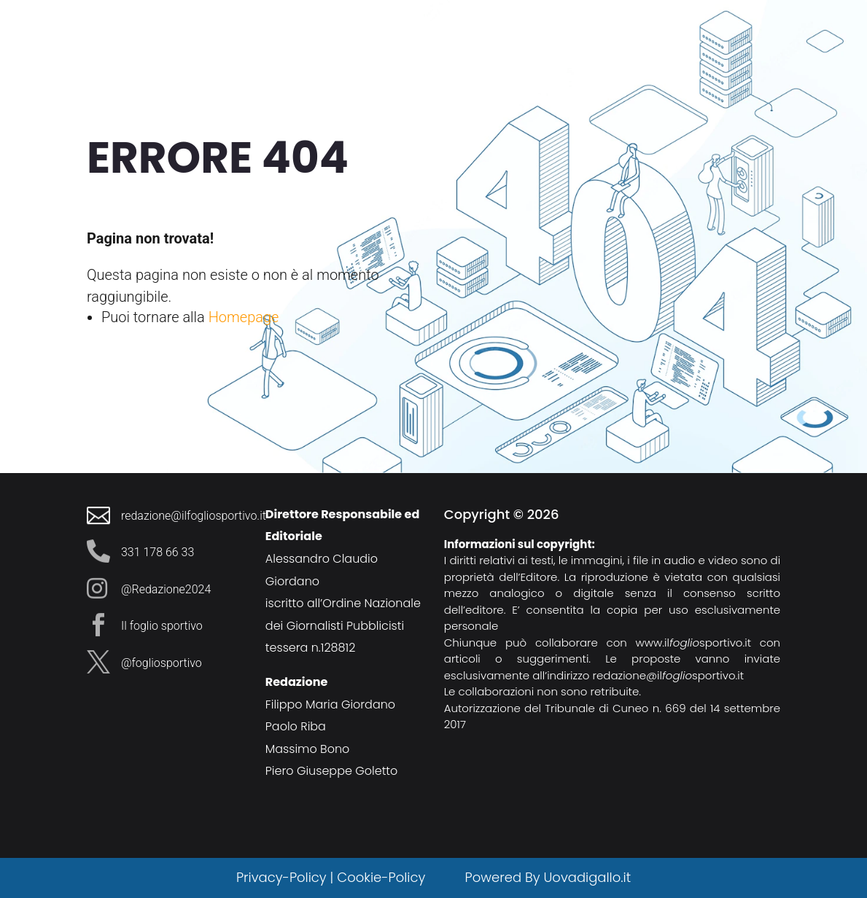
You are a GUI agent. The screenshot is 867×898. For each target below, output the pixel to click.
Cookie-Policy (383, 877)
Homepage (244, 317)
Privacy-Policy (281, 877)
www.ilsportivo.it (693, 642)
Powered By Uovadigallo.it (548, 877)
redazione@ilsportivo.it (668, 675)
